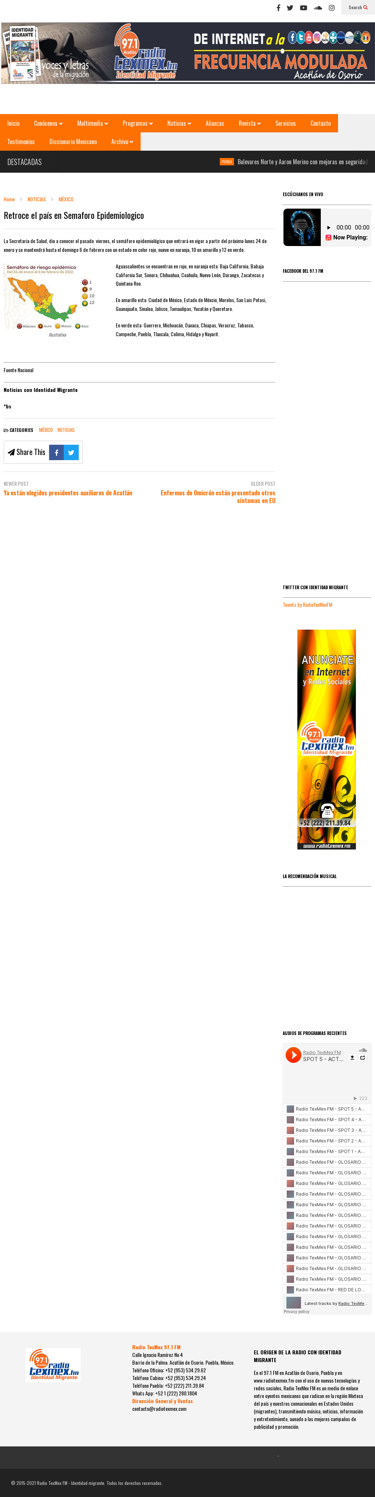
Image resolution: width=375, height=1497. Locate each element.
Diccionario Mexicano (73, 141)
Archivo (122, 141)
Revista (250, 123)
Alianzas (215, 123)
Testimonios (21, 141)
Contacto (321, 123)
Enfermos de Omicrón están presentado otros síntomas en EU (218, 496)
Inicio (13, 123)
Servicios (285, 123)
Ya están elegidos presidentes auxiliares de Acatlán (68, 493)
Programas (138, 123)
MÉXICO (46, 429)
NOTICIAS (66, 429)
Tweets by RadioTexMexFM (307, 604)
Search (358, 7)
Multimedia (92, 123)
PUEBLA (236, 161)
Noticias (179, 123)
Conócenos (48, 123)
